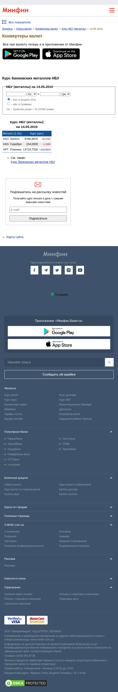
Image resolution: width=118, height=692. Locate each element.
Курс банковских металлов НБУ (33, 162)
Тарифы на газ (13, 414)
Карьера (64, 536)
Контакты (65, 531)
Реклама (9, 565)
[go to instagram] (69, 270)
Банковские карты (15, 404)
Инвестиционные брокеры (75, 404)
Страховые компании (17, 603)
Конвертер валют (69, 414)
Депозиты (65, 409)
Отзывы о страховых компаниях (79, 594)
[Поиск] (109, 362)
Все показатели (20, 22)
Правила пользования (73, 541)
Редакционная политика (74, 545)
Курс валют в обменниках (75, 484)
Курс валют (11, 395)
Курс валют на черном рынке (22, 489)
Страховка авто (68, 598)
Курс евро (10, 399)
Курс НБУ (65, 399)
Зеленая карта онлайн (18, 594)
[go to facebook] (35, 270)
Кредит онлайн (13, 418)
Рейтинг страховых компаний (22, 598)
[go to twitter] (57, 270)
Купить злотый (68, 494)
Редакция (10, 536)
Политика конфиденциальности (24, 545)
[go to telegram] (46, 270)
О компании (11, 531)
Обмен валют (12, 484)
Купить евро (11, 494)
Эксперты (10, 541)
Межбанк (10, 409)
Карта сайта (14, 237)
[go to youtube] (80, 270)
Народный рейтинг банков (75, 418)
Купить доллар (68, 489)
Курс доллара (67, 395)
